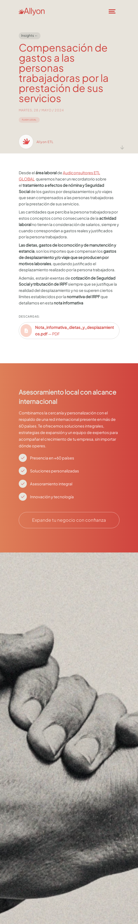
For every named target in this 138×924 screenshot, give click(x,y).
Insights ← (29, 35)
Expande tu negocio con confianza (69, 520)
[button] (114, 11)
